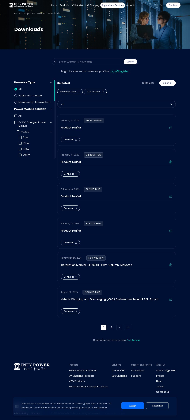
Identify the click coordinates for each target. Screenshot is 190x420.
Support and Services (113, 5)
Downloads (54, 13)
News (159, 381)
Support (136, 376)
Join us (160, 386)
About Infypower (166, 370)
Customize (157, 405)
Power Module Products (82, 370)
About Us (131, 5)
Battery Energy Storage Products (88, 386)
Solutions (116, 364)
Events (160, 376)
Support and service (141, 364)
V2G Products (77, 381)
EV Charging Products (81, 376)
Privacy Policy (100, 407)
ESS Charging (92, 5)
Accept (132, 405)
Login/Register (119, 71)
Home (54, 5)
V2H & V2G (77, 5)
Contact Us (162, 392)
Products (64, 5)
